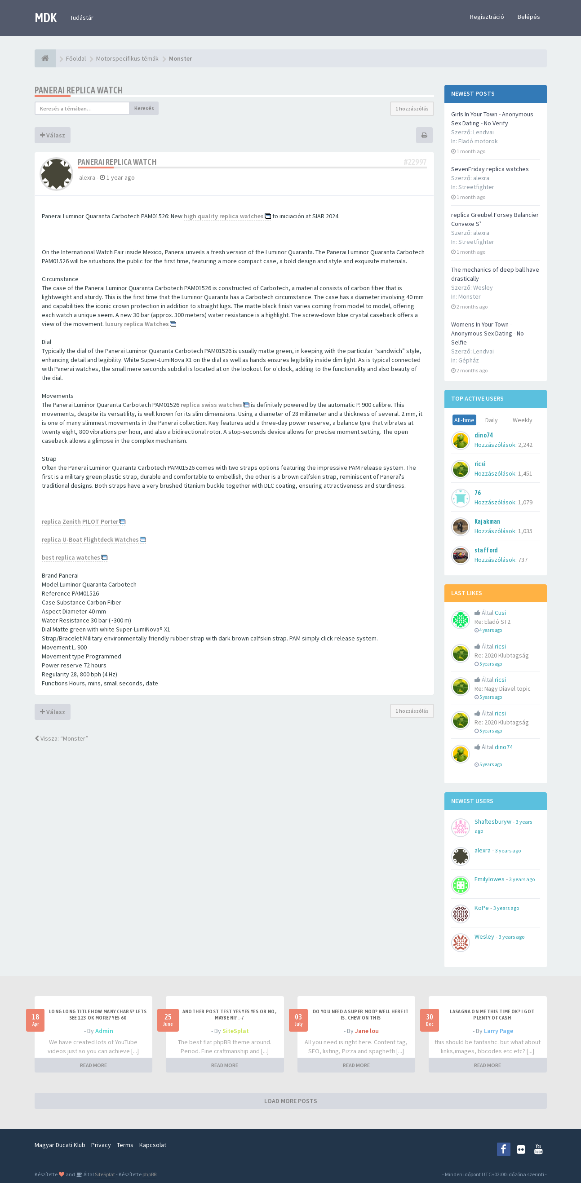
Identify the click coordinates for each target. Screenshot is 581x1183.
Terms (125, 1145)
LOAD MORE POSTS (290, 1101)
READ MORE (93, 1065)
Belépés (529, 17)
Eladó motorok (478, 141)
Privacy (101, 1145)
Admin (104, 1031)
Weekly (522, 420)
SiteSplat (235, 1031)
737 (523, 560)
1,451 (525, 473)
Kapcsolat (152, 1145)
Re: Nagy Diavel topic (503, 688)
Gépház (468, 360)
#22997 (415, 162)
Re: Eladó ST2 (492, 622)
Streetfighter (476, 187)
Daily (491, 420)
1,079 (525, 502)
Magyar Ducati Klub (60, 1145)
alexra (87, 177)
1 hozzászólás (412, 108)
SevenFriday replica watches (490, 169)
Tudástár (81, 17)
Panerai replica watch (79, 90)
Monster (469, 296)
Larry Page (498, 1031)
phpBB (149, 1174)
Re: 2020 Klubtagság (502, 655)
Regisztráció (487, 17)
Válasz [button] (52, 135)
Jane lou (367, 1031)
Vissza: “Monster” (61, 738)
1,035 (525, 531)
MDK (46, 17)
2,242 (525, 445)
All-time (464, 420)
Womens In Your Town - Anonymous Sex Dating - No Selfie (487, 333)
